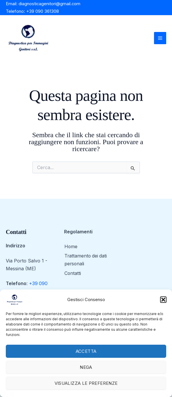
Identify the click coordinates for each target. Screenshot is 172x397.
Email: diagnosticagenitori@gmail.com (43, 3)
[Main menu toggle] (160, 38)
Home (70, 247)
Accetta (86, 351)
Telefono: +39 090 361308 (32, 11)
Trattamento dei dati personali (86, 260)
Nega (86, 367)
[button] (163, 300)
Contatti (72, 274)
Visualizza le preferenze (86, 383)
